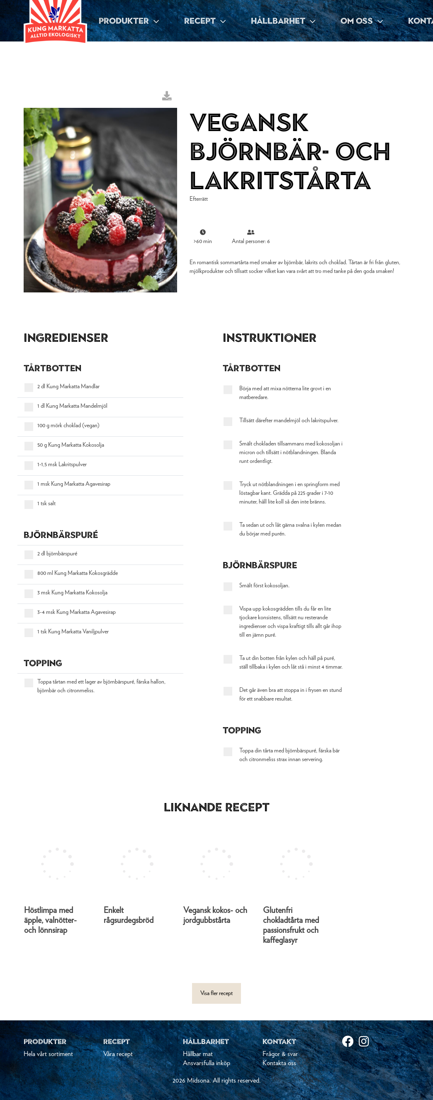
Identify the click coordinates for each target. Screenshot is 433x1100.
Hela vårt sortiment (48, 1054)
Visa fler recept (216, 993)
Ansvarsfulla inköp (206, 1063)
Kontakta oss (279, 1063)
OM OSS (362, 21)
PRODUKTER (129, 21)
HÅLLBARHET (283, 21)
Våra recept (118, 1054)
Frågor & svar (280, 1054)
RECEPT (205, 21)
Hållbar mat (198, 1054)
